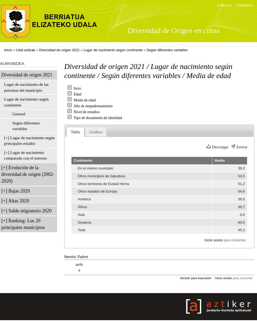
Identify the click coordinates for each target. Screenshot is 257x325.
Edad (77, 94)
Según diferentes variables (167, 50)
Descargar (220, 147)
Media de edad (85, 100)
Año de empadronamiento (93, 106)
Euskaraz (224, 5)
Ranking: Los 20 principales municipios (23, 224)
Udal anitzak (25, 50)
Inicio (8, 50)
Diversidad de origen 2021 (59, 50)
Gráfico (95, 132)
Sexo (77, 88)
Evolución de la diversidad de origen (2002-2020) (27, 174)
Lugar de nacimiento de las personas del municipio (26, 87)
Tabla (75, 132)
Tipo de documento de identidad (98, 118)
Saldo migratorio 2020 (30, 210)
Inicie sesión (214, 240)
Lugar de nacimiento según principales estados (29, 140)
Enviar (241, 147)
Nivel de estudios (87, 112)
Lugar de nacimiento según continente (113, 50)
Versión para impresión (195, 278)
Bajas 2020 (19, 191)
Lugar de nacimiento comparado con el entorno (25, 155)
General (18, 114)
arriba (78, 267)
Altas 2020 (18, 201)
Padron (82, 257)
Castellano (244, 5)
